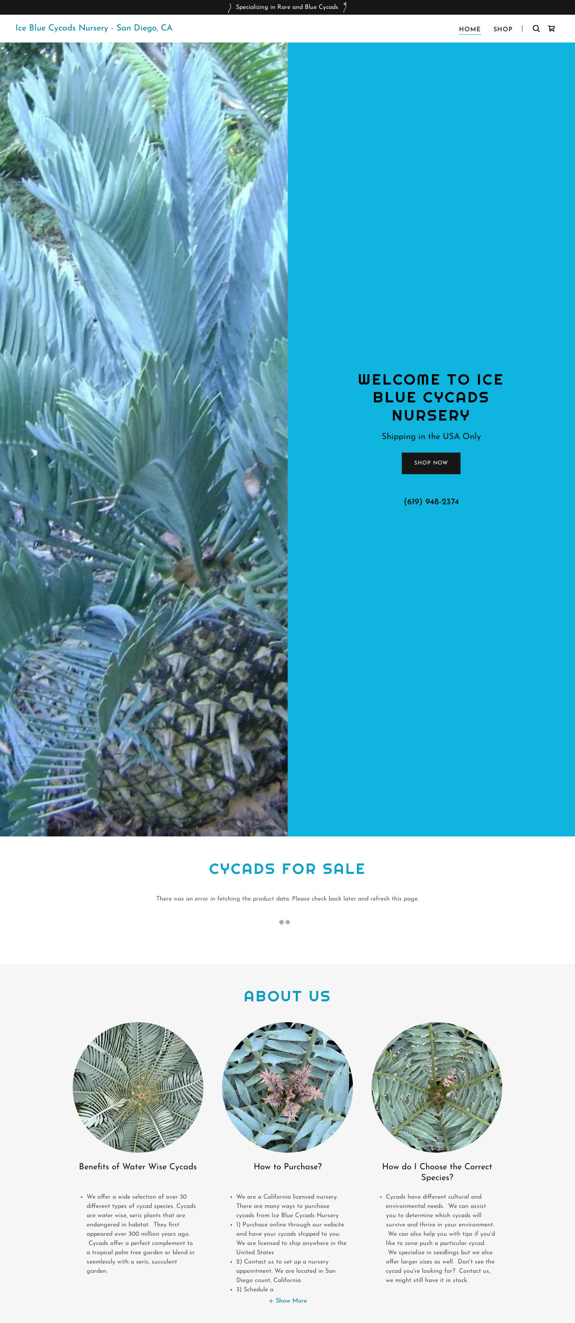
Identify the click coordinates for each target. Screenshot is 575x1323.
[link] (93, 29)
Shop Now (431, 463)
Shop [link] (503, 30)
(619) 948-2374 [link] (431, 502)
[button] (287, 1301)
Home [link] (470, 30)
